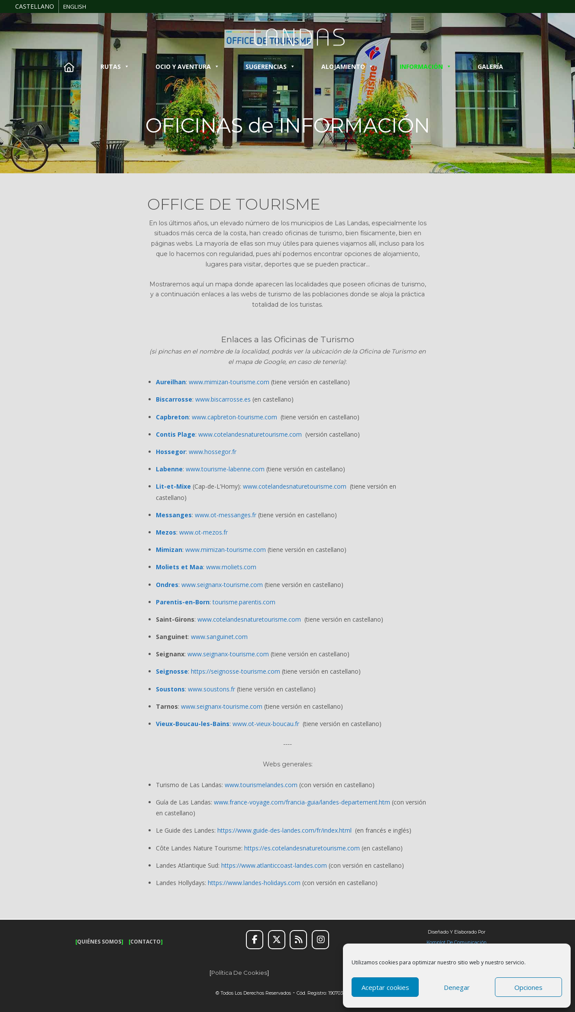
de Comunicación (466, 942)
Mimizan (169, 549)
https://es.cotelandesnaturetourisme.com (302, 848)
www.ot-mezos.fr (203, 532)
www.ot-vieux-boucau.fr (266, 724)
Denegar (457, 987)
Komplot (436, 942)
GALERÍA (490, 66)
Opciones (528, 987)
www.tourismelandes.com (261, 785)
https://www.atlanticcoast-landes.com (274, 865)
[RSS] (298, 939)
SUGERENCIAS (270, 66)
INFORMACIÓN (426, 66)
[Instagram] (320, 939)
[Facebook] (254, 939)
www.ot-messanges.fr (225, 515)
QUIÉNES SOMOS (99, 941)
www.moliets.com (231, 567)
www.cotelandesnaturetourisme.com (250, 434)
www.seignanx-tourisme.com (222, 585)
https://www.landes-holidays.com (254, 883)
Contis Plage (175, 434)
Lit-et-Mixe (173, 486)
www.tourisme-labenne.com (225, 469)
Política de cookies (239, 972)
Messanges (174, 515)
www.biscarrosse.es (223, 399)
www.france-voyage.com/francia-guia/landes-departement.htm (302, 802)
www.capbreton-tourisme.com (234, 417)
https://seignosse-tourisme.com (235, 671)
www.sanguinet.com (219, 636)
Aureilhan (171, 382)
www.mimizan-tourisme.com (229, 382)
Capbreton (172, 417)
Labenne (169, 469)
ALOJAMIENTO (347, 66)
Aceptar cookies (385, 987)
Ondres (167, 585)
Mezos (166, 532)
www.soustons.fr (211, 689)
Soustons (170, 689)
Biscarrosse (174, 399)
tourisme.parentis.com (244, 602)
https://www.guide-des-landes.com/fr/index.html (284, 830)
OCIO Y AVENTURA (187, 66)
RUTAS (114, 66)
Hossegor (171, 452)
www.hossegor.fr (212, 452)
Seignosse (172, 671)
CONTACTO (145, 941)
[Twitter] (276, 939)
